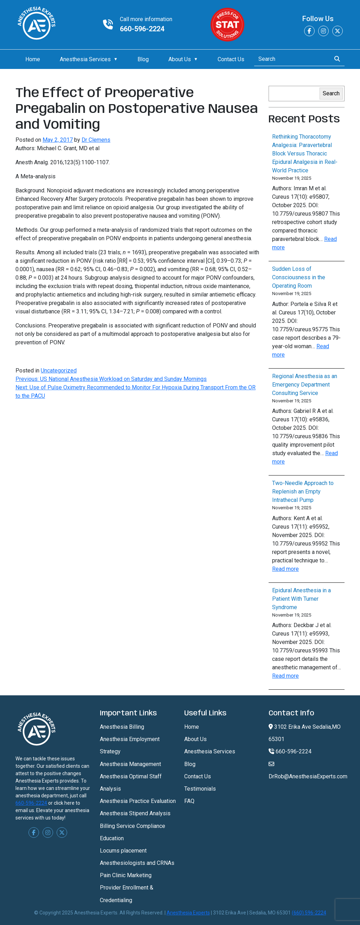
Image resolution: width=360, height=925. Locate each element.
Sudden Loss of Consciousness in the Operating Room (298, 277)
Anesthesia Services (85, 59)
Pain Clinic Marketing (126, 875)
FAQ (189, 801)
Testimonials (200, 788)
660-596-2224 (142, 29)
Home (32, 59)
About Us (179, 59)
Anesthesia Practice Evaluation (138, 801)
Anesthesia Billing (122, 726)
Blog (143, 59)
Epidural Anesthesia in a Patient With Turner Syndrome (301, 599)
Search (331, 93)
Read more (285, 569)
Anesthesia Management (130, 764)
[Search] (290, 59)
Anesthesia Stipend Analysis (135, 813)
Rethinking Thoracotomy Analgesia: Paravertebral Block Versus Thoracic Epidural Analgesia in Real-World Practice (305, 153)
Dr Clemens (96, 139)
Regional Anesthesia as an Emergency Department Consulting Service (304, 384)
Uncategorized (59, 370)
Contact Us (231, 59)
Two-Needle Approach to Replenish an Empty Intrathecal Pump (303, 491)
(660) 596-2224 (309, 913)
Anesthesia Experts (188, 913)
